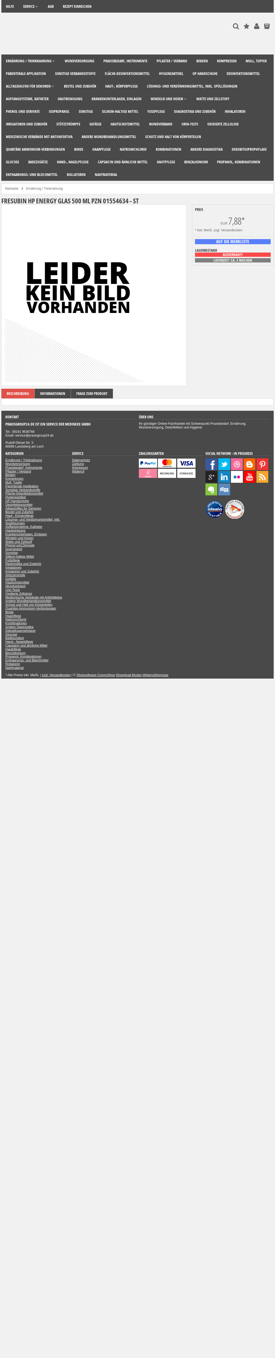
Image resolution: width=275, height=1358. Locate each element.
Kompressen (14, 479)
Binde (9, 612)
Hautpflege (13, 649)
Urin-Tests (12, 590)
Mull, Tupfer (13, 482)
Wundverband (15, 586)
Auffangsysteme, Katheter (23, 527)
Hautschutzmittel (17, 582)
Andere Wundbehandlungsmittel (28, 601)
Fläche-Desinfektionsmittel (24, 493)
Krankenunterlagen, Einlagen (26, 534)
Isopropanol (13, 549)
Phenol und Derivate (20, 545)
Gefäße (10, 579)
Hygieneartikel (15, 497)
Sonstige (11, 553)
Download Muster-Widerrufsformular (142, 675)
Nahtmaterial (14, 668)
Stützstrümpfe (15, 575)
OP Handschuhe (17, 501)
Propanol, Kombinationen (23, 656)
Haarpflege (13, 616)
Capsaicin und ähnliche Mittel (26, 645)
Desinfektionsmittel (18, 505)
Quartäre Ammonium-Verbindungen (30, 608)
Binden (10, 475)
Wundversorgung (17, 464)
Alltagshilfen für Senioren (23, 508)
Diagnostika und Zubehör (23, 564)
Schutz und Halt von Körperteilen (28, 605)
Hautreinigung (15, 530)
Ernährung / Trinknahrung (23, 460)
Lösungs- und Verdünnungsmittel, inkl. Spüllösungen (32, 521)
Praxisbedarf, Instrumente (23, 468)
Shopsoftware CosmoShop (96, 675)
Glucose (11, 634)
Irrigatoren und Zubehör (22, 571)
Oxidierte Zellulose (18, 594)
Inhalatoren (13, 568)
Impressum (80, 468)
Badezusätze (14, 638)
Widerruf (78, 471)
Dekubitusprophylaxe (20, 631)
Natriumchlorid (15, 619)
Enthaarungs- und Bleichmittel (26, 660)
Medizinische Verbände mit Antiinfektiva (33, 597)
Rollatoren (12, 664)
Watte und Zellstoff (18, 542)
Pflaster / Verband (18, 471)
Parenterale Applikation (21, 486)
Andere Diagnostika (19, 627)
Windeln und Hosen (19, 538)
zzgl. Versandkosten (228, 230)
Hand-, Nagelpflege (19, 642)
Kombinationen (16, 623)
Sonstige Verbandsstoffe (22, 490)
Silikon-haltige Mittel (19, 557)
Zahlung (78, 464)
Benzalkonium (15, 653)
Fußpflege (12, 560)
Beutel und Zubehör (19, 512)
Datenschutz (81, 460)
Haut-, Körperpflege (19, 516)
